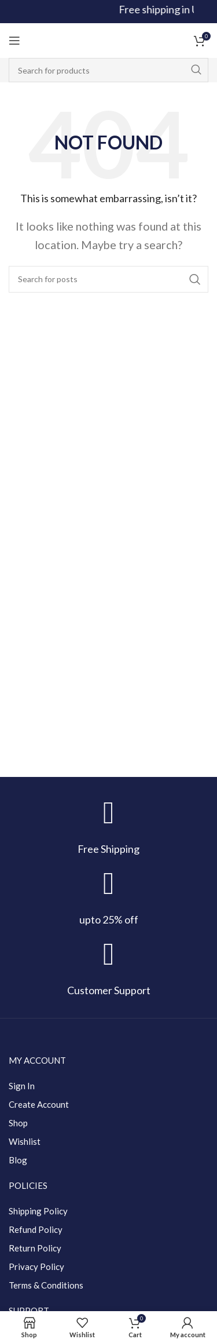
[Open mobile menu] (14, 40)
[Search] (108, 70)
